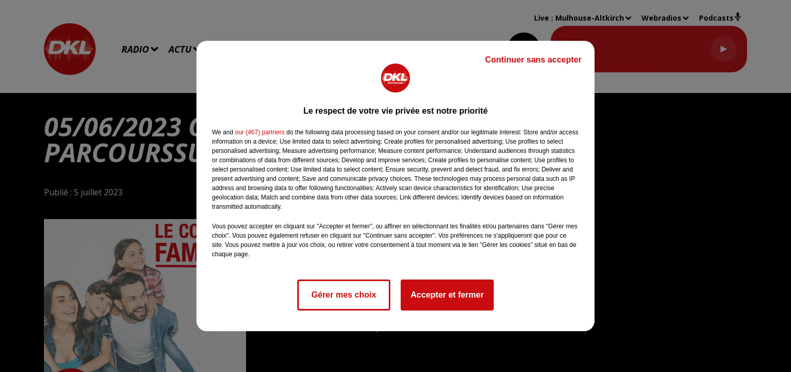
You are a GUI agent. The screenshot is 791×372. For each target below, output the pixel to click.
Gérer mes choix (343, 294)
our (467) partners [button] (259, 132)
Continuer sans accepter (533, 59)
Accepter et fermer (446, 294)
